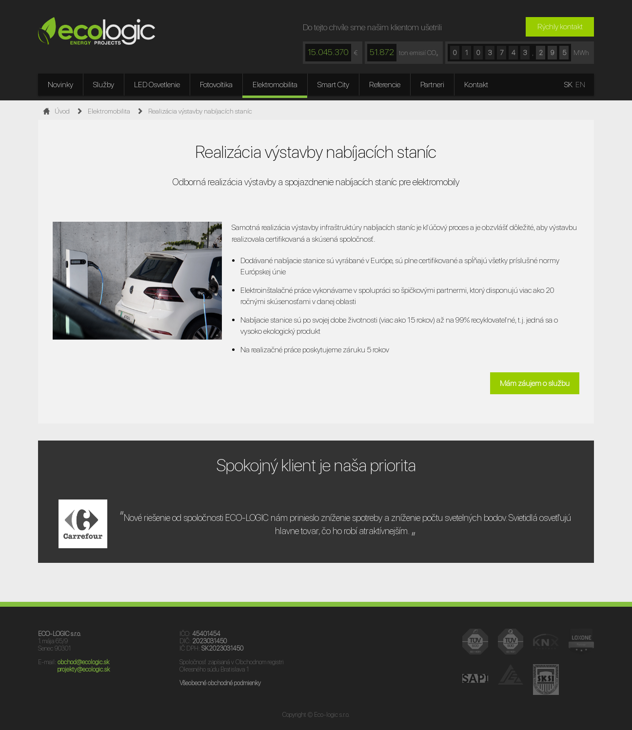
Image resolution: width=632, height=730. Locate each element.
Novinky (60, 84)
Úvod (54, 111)
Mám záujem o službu (535, 383)
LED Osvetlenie (157, 84)
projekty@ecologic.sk (84, 669)
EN (580, 84)
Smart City (333, 84)
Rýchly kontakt (560, 26)
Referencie (384, 84)
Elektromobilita (275, 84)
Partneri (432, 84)
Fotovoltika (216, 84)
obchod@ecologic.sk (83, 662)
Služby (103, 84)
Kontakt (476, 84)
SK (568, 84)
